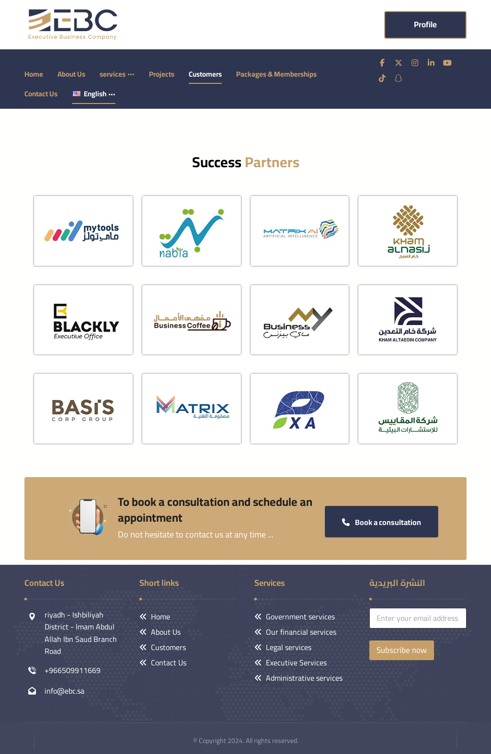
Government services (294, 616)
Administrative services (298, 677)
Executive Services (290, 662)
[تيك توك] (382, 77)
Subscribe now (402, 649)
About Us (160, 631)
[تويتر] (398, 62)
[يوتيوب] (447, 62)
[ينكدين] (431, 62)
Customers (162, 647)
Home (154, 616)
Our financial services (295, 631)
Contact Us (162, 662)
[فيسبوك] (382, 62)
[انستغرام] (414, 62)
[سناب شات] (398, 77)
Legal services (282, 647)
